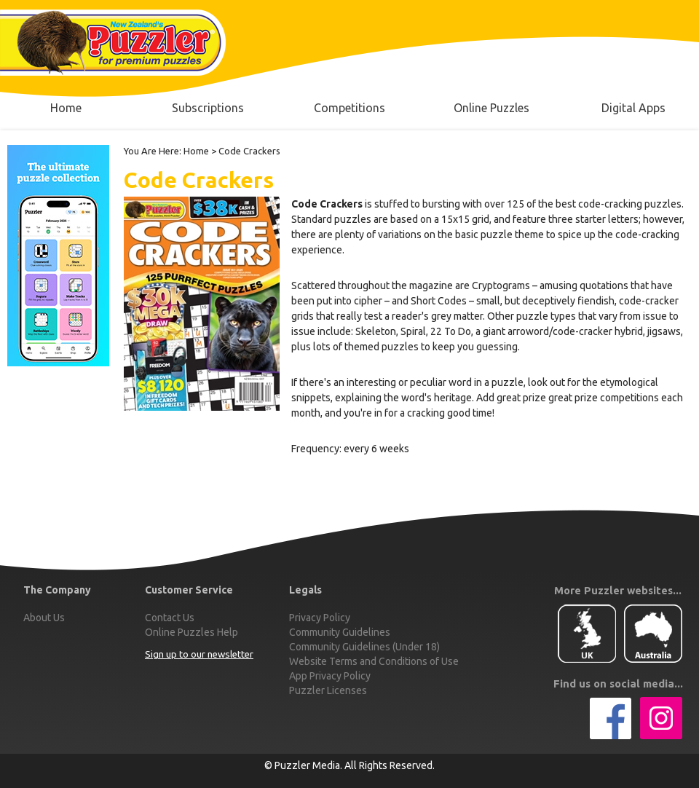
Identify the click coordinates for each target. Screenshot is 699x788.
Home (196, 151)
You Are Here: (152, 151)
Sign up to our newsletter (199, 654)
